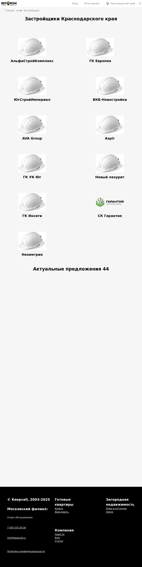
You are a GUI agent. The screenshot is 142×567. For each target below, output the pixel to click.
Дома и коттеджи (116, 508)
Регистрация (91, 3)
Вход (75, 3)
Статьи (59, 541)
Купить (59, 508)
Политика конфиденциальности (26, 551)
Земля (109, 512)
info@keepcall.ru (16, 538)
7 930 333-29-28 (16, 527)
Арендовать (62, 512)
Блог (57, 537)
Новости (59, 534)
